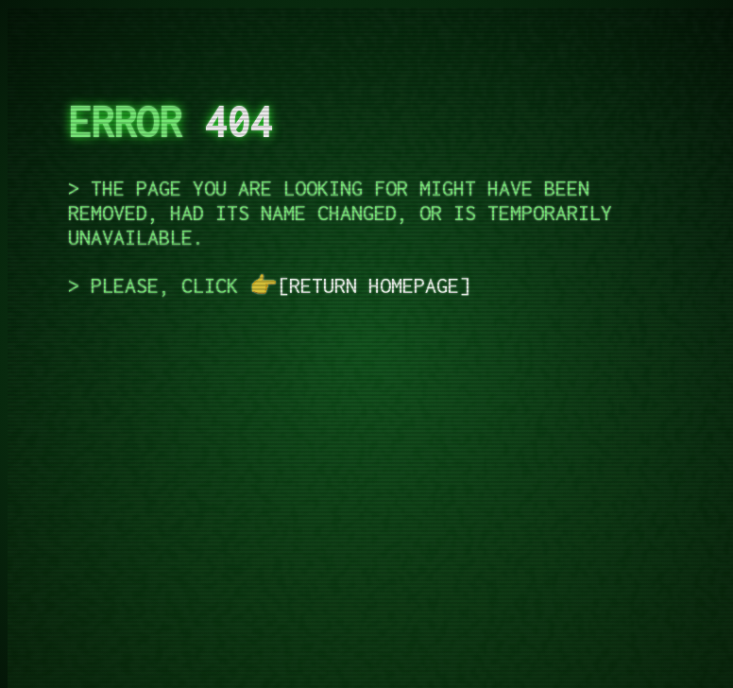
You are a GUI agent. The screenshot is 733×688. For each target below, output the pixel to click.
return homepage (374, 285)
